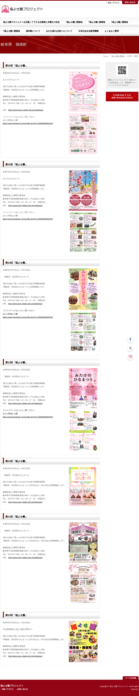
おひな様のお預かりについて (59, 31)
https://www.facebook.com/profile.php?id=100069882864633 (28, 123)
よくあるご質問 (112, 31)
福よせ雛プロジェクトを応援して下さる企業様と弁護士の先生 (31, 22)
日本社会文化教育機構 (88, 31)
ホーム (105, 56)
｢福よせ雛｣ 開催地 (74, 22)
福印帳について (33, 31)
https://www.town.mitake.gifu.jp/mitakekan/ (25, 110)
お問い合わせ (130, 2)
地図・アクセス (112, 2)
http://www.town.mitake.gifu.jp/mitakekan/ (25, 205)
